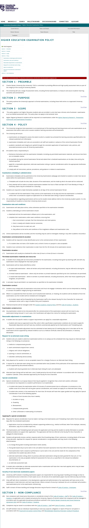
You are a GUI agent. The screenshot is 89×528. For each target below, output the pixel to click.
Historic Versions (15, 32)
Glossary (75, 21)
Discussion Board (49, 21)
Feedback (14, 35)
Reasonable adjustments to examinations (13, 62)
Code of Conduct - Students (69, 305)
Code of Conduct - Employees (67, 487)
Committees (64, 21)
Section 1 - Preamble (6, 49)
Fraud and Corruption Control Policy (30, 511)
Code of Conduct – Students (30, 502)
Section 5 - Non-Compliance (8, 73)
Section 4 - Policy (5, 56)
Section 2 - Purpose (6, 51)
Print (74, 32)
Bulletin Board (33, 21)
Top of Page (84, 96)
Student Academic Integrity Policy (45, 305)
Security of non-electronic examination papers (12, 70)
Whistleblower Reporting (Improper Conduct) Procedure (61, 511)
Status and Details (44, 28)
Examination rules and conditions (11, 60)
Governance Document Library (12, 25)
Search (22, 21)
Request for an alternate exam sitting (12, 65)
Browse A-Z (12, 21)
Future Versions (44, 32)
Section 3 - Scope (5, 53)
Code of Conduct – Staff (60, 496)
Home (3, 21)
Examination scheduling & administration (13, 58)
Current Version (15, 28)
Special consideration (8, 67)
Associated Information (74, 28)
